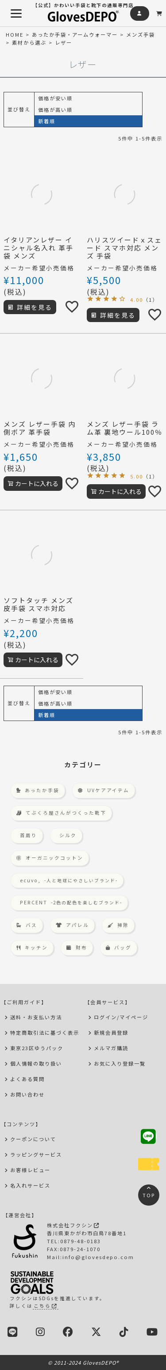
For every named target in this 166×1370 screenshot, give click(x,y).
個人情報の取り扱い (36, 1063)
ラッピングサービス (36, 1154)
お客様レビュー (30, 1169)
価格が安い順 (55, 98)
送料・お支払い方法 (36, 1017)
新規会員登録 (111, 1032)
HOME (14, 34)
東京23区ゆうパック (36, 1047)
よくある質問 (27, 1078)
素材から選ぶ (29, 42)
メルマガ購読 (111, 1047)
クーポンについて (33, 1138)
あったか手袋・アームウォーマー (75, 34)
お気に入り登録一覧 (120, 1063)
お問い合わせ (27, 1094)
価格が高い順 (55, 109)
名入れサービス (30, 1185)
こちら (46, 1305)
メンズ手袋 (140, 34)
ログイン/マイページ (121, 1017)
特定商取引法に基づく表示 (44, 1032)
